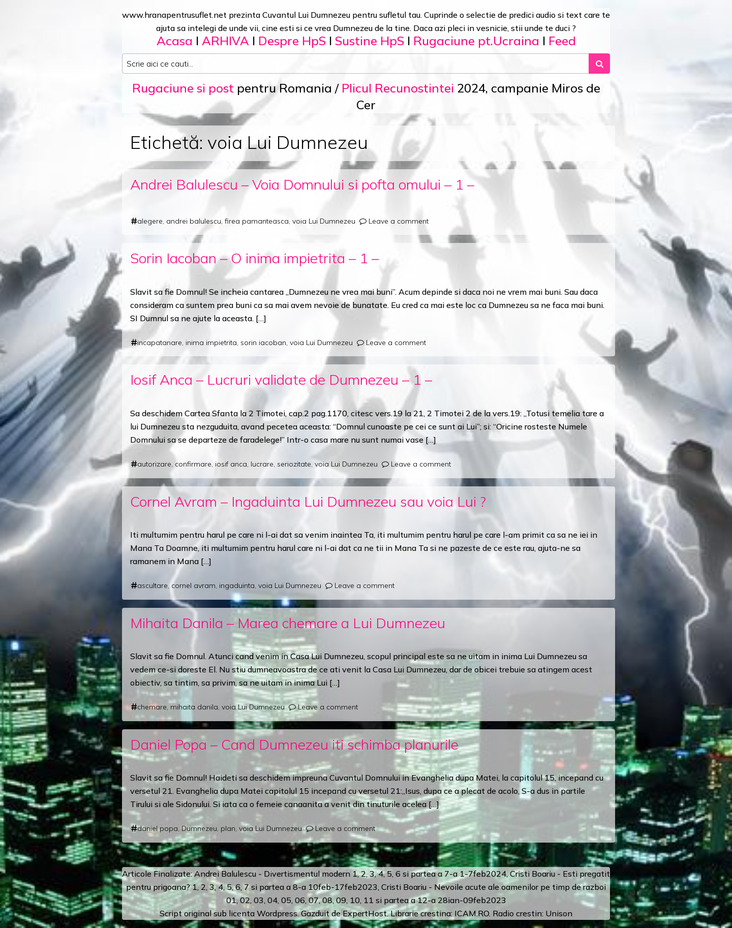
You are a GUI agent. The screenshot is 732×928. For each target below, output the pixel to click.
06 (300, 900)
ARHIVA (225, 40)
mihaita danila (194, 707)
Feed (562, 40)
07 (314, 900)
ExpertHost (365, 913)
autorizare (154, 464)
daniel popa (157, 828)
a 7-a (448, 874)
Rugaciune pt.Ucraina (476, 40)
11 (368, 900)
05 (286, 900)
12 (422, 900)
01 (231, 900)
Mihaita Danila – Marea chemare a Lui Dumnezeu (287, 623)
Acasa (175, 40)
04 (272, 900)
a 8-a (296, 887)
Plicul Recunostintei (398, 88)
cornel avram (193, 585)
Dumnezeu (199, 828)
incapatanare (159, 342)
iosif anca (231, 464)
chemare (152, 707)
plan (228, 828)
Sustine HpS (369, 40)
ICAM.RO (471, 913)
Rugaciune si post (183, 88)
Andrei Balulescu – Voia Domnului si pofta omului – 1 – (302, 184)
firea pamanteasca (257, 221)
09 (341, 900)
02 (245, 900)
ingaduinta (237, 585)
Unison (558, 913)
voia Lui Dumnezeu (323, 221)
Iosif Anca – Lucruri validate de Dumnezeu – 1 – (281, 379)
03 (259, 900)
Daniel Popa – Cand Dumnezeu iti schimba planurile (294, 744)
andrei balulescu (193, 221)
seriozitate (294, 464)
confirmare (193, 464)
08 (327, 900)
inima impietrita (211, 342)
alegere (150, 221)
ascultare (152, 585)
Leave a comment (399, 221)
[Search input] (355, 63)
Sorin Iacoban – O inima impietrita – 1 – (254, 258)
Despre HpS (292, 40)
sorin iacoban (263, 342)
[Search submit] (599, 63)
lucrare (262, 464)
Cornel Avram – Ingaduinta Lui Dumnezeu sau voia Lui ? (308, 501)
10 (355, 900)
